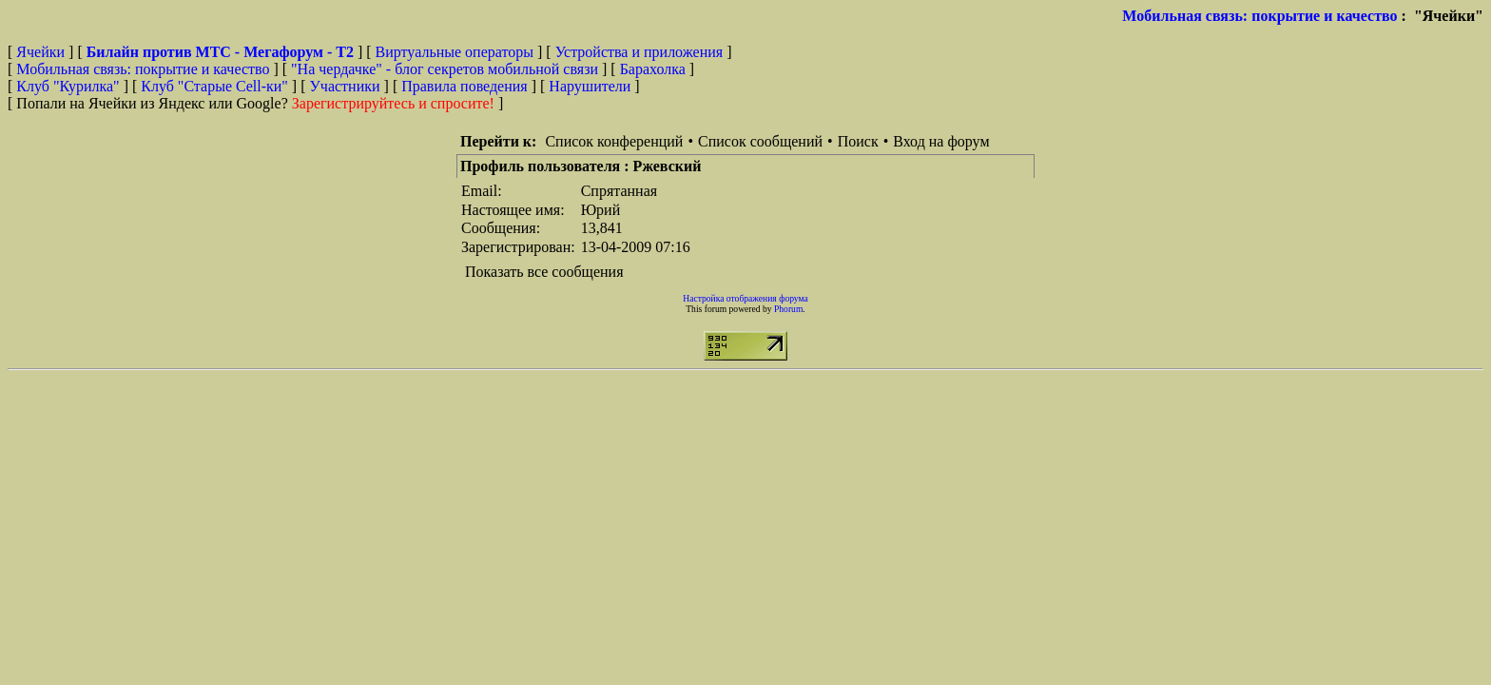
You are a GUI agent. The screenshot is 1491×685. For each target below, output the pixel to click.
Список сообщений (760, 141)
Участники (345, 86)
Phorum (788, 308)
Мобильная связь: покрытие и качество (1259, 16)
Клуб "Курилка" (67, 86)
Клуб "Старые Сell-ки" (214, 86)
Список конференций (614, 141)
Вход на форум (941, 141)
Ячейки (42, 52)
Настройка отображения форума (745, 298)
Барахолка (653, 69)
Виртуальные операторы (454, 52)
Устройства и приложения (639, 52)
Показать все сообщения (544, 272)
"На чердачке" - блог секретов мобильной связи (444, 69)
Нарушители (589, 86)
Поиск (858, 141)
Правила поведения (464, 86)
